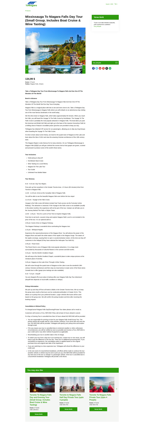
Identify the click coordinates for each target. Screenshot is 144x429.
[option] (32, 69)
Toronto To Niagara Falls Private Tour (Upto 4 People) (100, 397)
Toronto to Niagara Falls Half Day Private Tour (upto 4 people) (72, 397)
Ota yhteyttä (97, 26)
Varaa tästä (38, 414)
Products (28, 11)
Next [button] (116, 389)
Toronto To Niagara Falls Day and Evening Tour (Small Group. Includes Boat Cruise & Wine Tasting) (41, 400)
